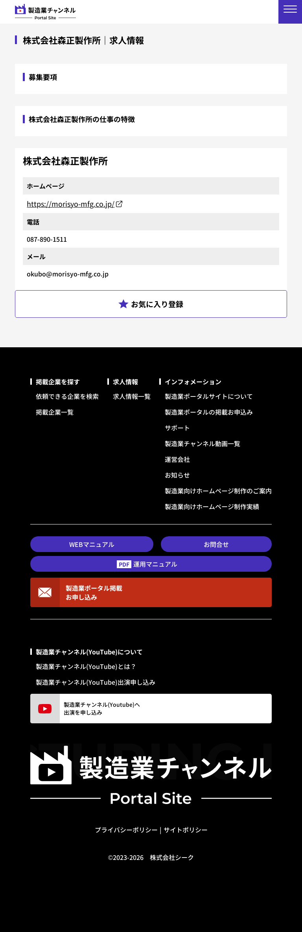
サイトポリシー (186, 829)
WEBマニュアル (91, 544)
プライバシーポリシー (126, 829)
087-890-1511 (47, 239)
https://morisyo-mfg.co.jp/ (70, 203)
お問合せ (216, 544)
